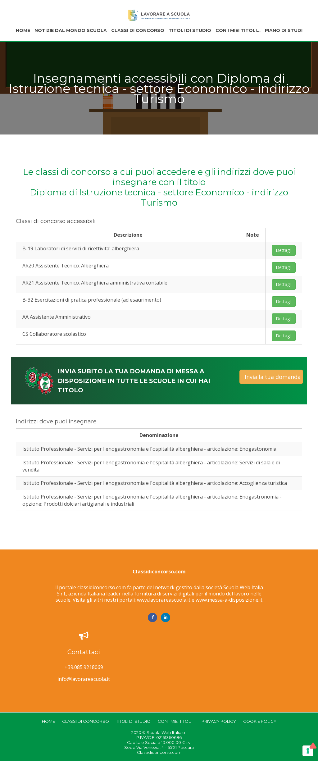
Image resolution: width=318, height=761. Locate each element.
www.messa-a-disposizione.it (229, 599)
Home (23, 30)
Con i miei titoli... (238, 30)
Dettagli (284, 250)
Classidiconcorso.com (159, 571)
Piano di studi (283, 30)
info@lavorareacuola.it (83, 679)
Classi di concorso (137, 30)
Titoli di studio (190, 30)
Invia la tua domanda (273, 376)
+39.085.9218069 (84, 667)
